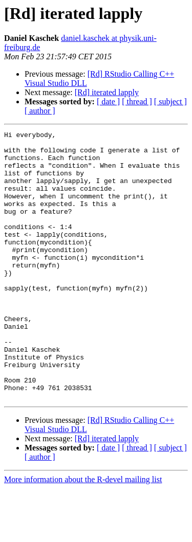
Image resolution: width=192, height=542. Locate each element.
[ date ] (108, 101)
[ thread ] (137, 101)
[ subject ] (170, 101)
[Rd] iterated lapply (107, 92)
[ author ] (40, 110)
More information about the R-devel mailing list (83, 533)
